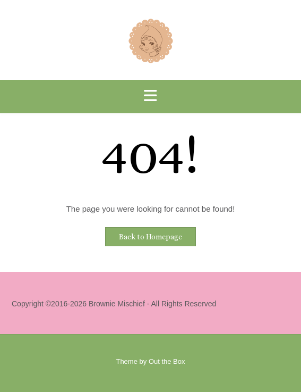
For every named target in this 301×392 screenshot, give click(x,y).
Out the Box (167, 361)
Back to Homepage (150, 236)
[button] (150, 96)
